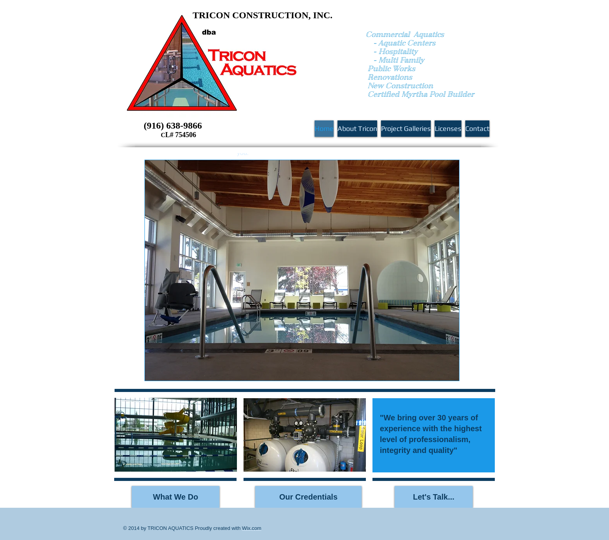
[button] (305, 435)
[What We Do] (175, 497)
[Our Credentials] (308, 497)
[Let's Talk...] (434, 497)
